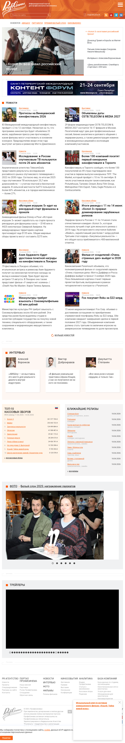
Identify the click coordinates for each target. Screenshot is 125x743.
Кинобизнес (74, 23)
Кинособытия (69, 678)
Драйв (70, 436)
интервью (17, 352)
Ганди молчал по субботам (78, 425)
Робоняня (71, 419)
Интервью (49, 682)
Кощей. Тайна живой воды (18, 449)
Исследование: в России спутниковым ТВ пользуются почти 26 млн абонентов (38, 159)
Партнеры (24, 687)
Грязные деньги (13, 438)
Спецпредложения (9, 687)
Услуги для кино (104, 691)
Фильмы (48, 690)
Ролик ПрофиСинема (28, 690)
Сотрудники (24, 693)
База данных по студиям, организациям (108, 683)
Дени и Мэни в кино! (15, 442)
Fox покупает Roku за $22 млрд (102, 297)
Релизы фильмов (50, 694)
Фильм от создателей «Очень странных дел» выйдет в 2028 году (101, 258)
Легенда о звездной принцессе (80, 442)
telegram (116, 15)
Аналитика (86, 678)
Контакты (6, 693)
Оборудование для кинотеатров (105, 695)
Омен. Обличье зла (75, 447)
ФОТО (13, 486)
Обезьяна (71, 431)
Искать (48, 15)
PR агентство (10, 678)
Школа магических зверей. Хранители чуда (25, 453)
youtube (111, 15)
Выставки (86, 108)
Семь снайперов (74, 453)
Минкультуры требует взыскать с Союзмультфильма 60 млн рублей (38, 301)
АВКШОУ (26, 23)
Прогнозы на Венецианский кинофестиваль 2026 (37, 115)
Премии (64, 685)
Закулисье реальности (16, 427)
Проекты (5, 685)
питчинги (37, 23)
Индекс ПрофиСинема (85, 683)
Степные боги (73, 414)
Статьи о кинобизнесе (84, 688)
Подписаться (93, 15)
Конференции (66, 693)
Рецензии (83, 694)
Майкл (9, 423)
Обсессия (11, 430)
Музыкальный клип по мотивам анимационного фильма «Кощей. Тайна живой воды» (95, 706)
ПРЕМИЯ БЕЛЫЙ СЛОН (55, 23)
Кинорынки (87, 151)
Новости (11, 102)
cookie (47, 730)
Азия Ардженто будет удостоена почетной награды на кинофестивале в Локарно (38, 258)
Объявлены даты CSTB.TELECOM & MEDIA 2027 (101, 115)
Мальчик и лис (73, 464)
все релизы (73, 471)
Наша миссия (25, 685)
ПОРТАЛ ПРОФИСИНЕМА (28, 680)
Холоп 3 (10, 419)
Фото (46, 686)
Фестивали (24, 108)
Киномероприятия (105, 699)
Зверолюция (12, 434)
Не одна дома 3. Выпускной (18, 445)
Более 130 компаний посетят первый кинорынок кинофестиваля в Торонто (101, 159)
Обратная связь (26, 695)
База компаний (107, 678)
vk (121, 15)
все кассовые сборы (14, 458)
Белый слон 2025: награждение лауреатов (48, 486)
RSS (106, 15)
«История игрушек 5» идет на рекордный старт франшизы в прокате (38, 209)
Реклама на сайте (9, 690)
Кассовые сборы (26, 200)
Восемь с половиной (75, 459)
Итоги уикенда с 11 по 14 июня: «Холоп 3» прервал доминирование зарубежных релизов (102, 210)
